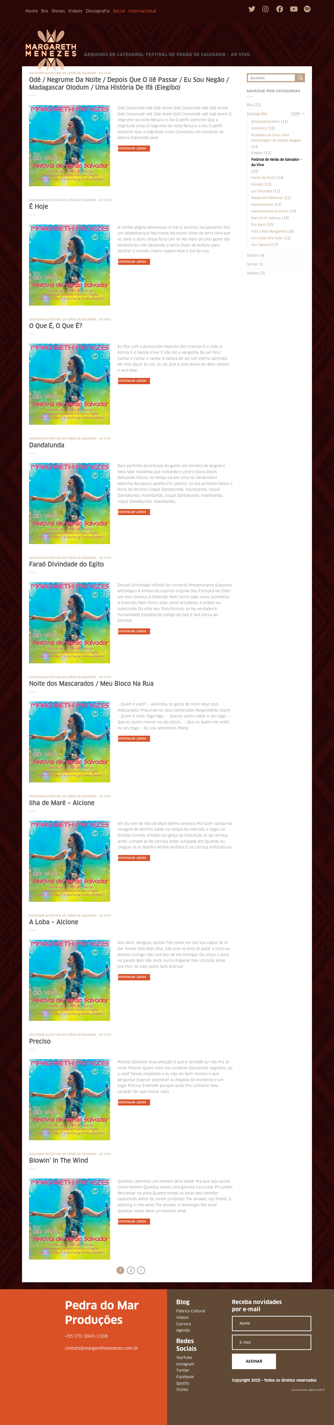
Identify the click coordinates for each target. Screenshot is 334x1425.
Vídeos (182, 1317)
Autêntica (259, 128)
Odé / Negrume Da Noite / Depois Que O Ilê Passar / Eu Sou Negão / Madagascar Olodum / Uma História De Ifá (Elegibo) (129, 83)
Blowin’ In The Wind (58, 1160)
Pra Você (258, 225)
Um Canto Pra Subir (267, 238)
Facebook (185, 1376)
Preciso (40, 1041)
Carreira (183, 1324)
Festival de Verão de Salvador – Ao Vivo (276, 162)
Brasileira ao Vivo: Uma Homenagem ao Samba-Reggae (276, 137)
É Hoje (38, 206)
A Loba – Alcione (53, 922)
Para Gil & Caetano (266, 218)
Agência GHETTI (317, 1390)
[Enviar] (300, 77)
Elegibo (257, 153)
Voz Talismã (260, 245)
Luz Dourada (261, 191)
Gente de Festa (263, 178)
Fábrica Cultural (190, 1311)
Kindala (257, 184)
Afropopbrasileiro (265, 122)
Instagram (185, 1364)
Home (32, 11)
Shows (58, 11)
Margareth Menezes (267, 198)
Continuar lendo (134, 148)
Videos (75, 11)
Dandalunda (46, 445)
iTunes (182, 1389)
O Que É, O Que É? (55, 326)
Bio (44, 11)
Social (119, 11)
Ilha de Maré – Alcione (61, 803)
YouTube (184, 1357)
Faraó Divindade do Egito (66, 564)
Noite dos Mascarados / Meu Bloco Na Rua (91, 683)
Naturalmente (262, 205)
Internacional (142, 11)
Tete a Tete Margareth (268, 231)
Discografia (98, 11)
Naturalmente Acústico (269, 211)
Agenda (183, 1330)
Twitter (182, 1370)
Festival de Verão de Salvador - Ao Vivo (79, 73)
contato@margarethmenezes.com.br (101, 1348)
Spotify (182, 1383)
